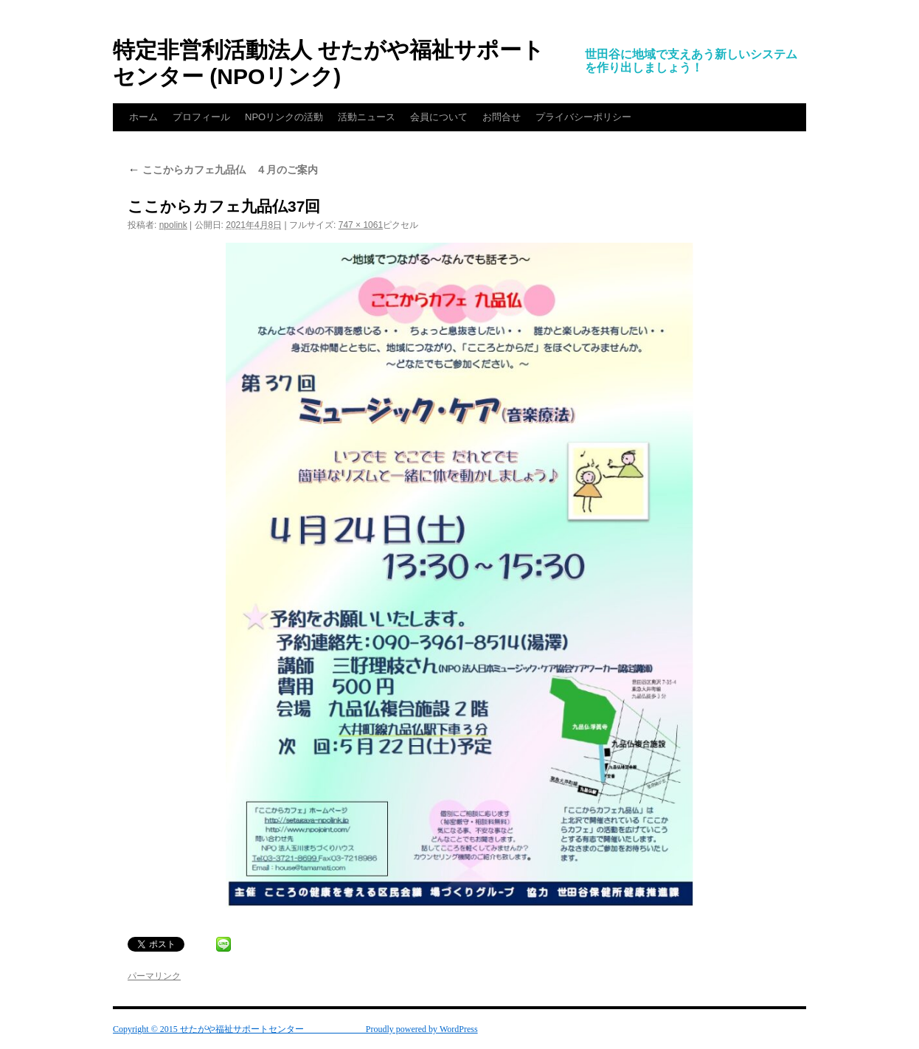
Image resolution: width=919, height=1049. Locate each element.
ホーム (143, 116)
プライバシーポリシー (583, 116)
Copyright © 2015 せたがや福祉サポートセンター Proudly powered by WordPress (295, 1029)
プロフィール (201, 116)
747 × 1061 (361, 225)
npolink (173, 225)
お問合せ (501, 116)
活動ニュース (366, 116)
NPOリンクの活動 (284, 116)
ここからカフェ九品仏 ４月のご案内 (223, 170)
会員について (439, 116)
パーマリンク (154, 976)
